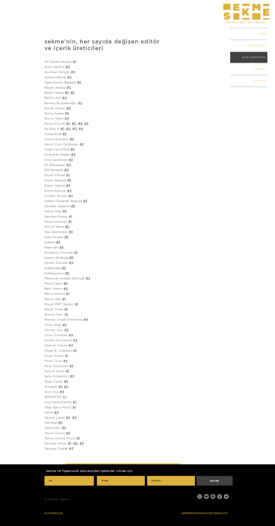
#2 (69, 87)
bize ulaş (260, 80)
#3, (68, 417)
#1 (74, 62)
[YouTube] (206, 496)
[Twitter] (226, 496)
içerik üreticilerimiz (254, 57)
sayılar (262, 33)
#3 (74, 129)
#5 (64, 268)
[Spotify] (213, 496)
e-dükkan (260, 69)
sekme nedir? (257, 45)
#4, (80, 123)
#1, (63, 129)
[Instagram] (199, 496)
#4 (81, 129)
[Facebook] (219, 496)
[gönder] (215, 481)
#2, (75, 443)
